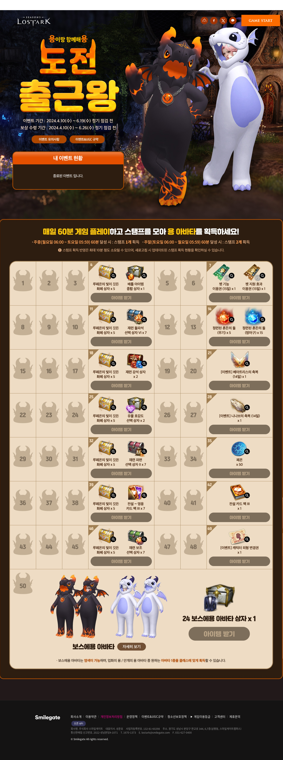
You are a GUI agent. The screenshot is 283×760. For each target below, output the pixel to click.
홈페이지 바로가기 (204, 20)
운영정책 (132, 716)
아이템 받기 (121, 297)
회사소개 (76, 716)
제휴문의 (234, 716)
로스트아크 (34, 21)
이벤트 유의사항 (49, 139)
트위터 (223, 20)
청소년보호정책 (177, 716)
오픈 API (78, 723)
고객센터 (219, 716)
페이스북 (214, 20)
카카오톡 (233, 20)
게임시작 (260, 20)
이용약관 (91, 716)
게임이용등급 (202, 716)
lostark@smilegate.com (156, 732)
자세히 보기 (131, 647)
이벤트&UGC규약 (87, 139)
